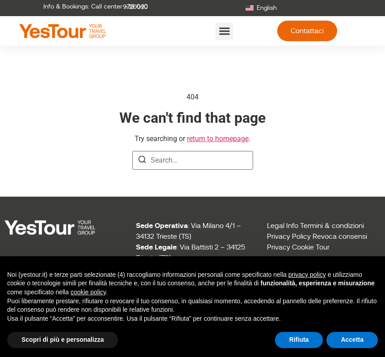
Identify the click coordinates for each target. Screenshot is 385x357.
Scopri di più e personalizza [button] (62, 339)
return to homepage (218, 138)
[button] (224, 31)
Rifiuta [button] (299, 339)
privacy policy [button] (307, 274)
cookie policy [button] (88, 292)
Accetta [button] (352, 339)
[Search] (142, 161)
